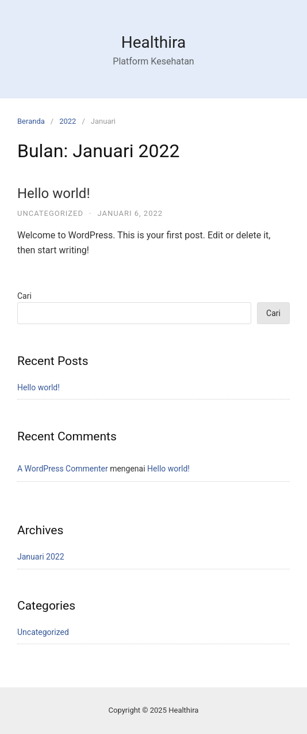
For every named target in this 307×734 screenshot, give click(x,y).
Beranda (31, 121)
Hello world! (53, 193)
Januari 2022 (40, 556)
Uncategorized (50, 213)
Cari (24, 296)
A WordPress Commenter (62, 468)
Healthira (153, 42)
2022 (67, 121)
